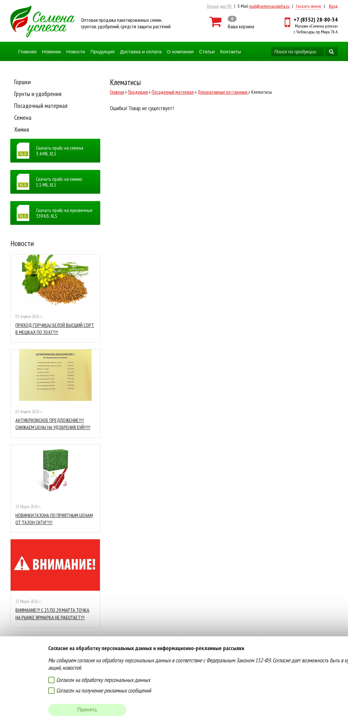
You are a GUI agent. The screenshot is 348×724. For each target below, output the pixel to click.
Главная (27, 51)
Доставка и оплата (140, 51)
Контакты (230, 51)
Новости (75, 51)
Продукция (102, 51)
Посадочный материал (40, 106)
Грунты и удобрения (37, 94)
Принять (87, 709)
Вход (333, 6)
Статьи (207, 51)
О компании (180, 51)
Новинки (51, 51)
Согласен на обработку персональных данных (103, 680)
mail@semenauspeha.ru (269, 6)
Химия (21, 129)
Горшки (22, 82)
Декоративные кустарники (223, 92)
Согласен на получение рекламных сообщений (103, 690)
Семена (22, 117)
